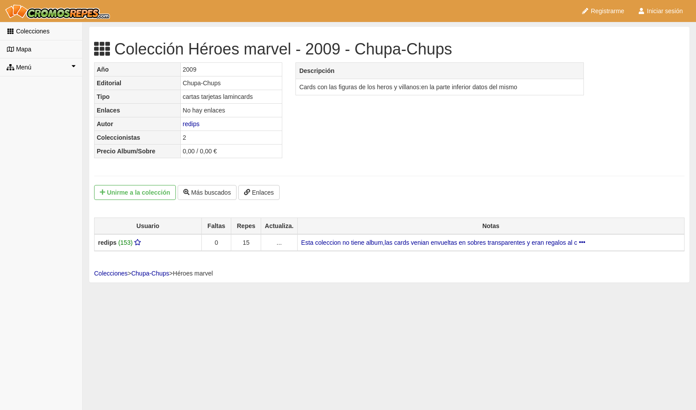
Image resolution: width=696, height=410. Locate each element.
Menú (41, 67)
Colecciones (28, 31)
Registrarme (602, 11)
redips (191, 123)
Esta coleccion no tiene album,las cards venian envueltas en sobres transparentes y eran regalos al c (443, 242)
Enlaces (259, 192)
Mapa (19, 49)
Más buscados (207, 192)
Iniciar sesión (660, 11)
